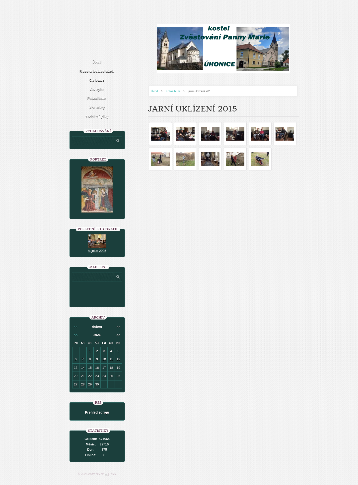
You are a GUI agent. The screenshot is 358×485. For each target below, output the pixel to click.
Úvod (154, 91)
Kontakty (97, 107)
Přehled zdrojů (97, 412)
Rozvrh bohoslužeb (96, 71)
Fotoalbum (173, 91)
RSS (113, 474)
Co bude (96, 80)
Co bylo (97, 89)
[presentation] (107, 292)
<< (75, 326)
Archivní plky (96, 116)
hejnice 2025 (97, 251)
